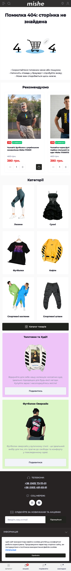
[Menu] (3, 3)
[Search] (9, 3)
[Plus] (23, 167)
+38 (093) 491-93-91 (35, 487)
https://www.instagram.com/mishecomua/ (32, 503)
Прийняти (35, 555)
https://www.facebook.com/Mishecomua (39, 503)
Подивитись (35, 391)
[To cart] (39, 167)
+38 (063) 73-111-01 (35, 483)
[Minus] (10, 167)
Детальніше (10, 550)
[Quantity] (16, 167)
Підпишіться (55, 520)
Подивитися (35, 462)
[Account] (67, 3)
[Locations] (62, 3)
